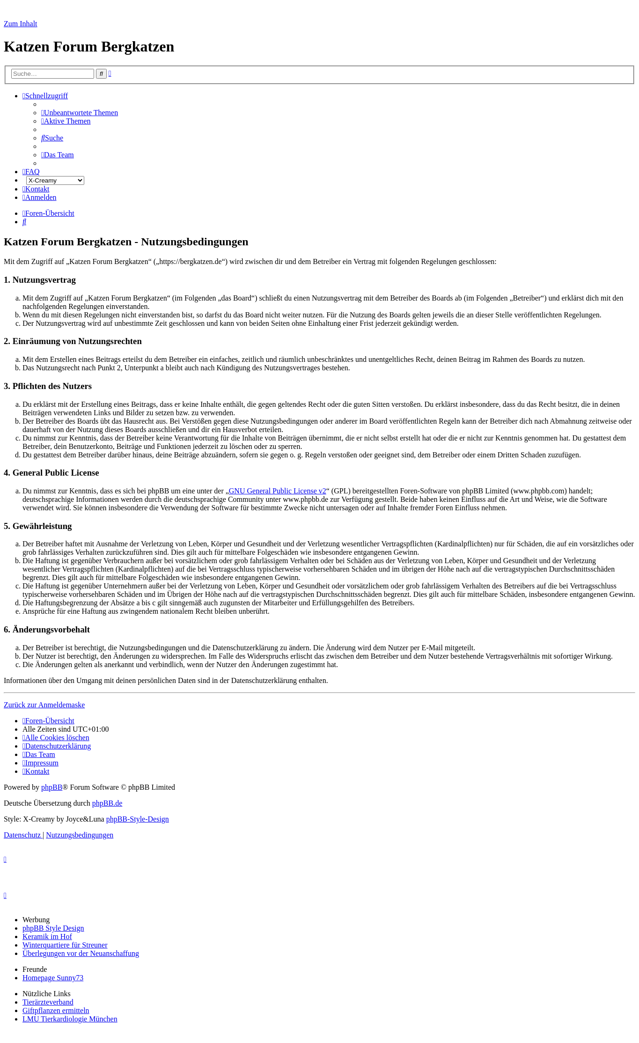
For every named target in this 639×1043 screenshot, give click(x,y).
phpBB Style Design (53, 928)
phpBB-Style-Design (137, 819)
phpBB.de (107, 803)
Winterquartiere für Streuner (65, 945)
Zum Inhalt (20, 24)
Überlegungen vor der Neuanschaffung (80, 953)
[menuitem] (79, 113)
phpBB (51, 787)
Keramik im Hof (47, 936)
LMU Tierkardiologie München (70, 1019)
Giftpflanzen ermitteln (55, 1010)
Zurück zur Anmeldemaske (44, 705)
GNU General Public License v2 (277, 491)
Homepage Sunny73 (52, 978)
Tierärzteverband (47, 1002)
